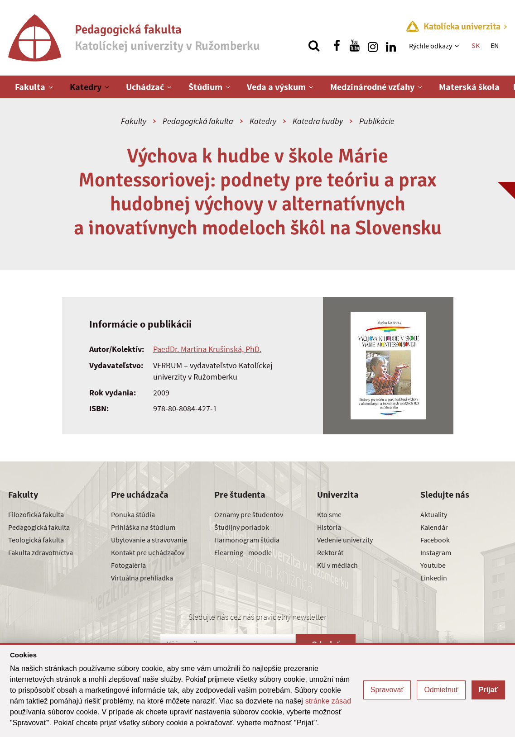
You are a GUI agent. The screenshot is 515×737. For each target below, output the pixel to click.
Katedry (85, 86)
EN (495, 45)
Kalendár (434, 527)
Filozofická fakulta (36, 514)
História (329, 527)
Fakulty (133, 121)
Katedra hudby (318, 121)
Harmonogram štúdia (246, 539)
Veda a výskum (276, 86)
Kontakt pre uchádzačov (147, 552)
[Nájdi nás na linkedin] (391, 46)
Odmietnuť (441, 690)
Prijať (488, 690)
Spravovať (387, 690)
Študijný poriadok (241, 527)
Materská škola (469, 86)
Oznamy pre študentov (248, 514)
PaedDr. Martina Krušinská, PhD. (207, 349)
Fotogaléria (128, 565)
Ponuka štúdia (133, 514)
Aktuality (433, 514)
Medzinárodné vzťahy (372, 86)
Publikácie (377, 121)
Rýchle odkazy (430, 45)
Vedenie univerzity (345, 539)
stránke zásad (328, 701)
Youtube (433, 565)
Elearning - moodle (243, 552)
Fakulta (30, 86)
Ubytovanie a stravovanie (149, 539)
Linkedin (433, 577)
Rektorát (330, 552)
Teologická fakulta (36, 539)
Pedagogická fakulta (198, 121)
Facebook (435, 539)
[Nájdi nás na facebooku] (336, 46)
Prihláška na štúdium (143, 527)
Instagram (435, 552)
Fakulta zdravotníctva (40, 552)
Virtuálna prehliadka (142, 577)
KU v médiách (337, 565)
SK (476, 45)
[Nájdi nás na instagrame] (373, 46)
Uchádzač (145, 86)
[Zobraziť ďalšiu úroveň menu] (457, 46)
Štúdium (205, 86)
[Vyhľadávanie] (314, 46)
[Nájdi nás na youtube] (355, 46)
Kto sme (329, 514)
